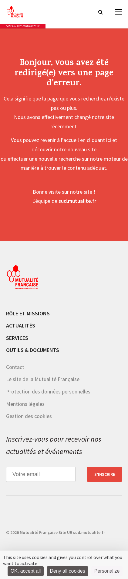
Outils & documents (32, 350)
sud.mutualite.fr (77, 200)
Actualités (20, 325)
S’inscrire (104, 474)
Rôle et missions (28, 313)
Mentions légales (25, 403)
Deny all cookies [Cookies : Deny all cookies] (67, 571)
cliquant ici (99, 140)
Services (17, 337)
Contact (15, 367)
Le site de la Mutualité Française (42, 379)
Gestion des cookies (29, 416)
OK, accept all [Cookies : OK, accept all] (26, 571)
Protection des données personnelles (48, 391)
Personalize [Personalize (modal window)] (107, 571)
